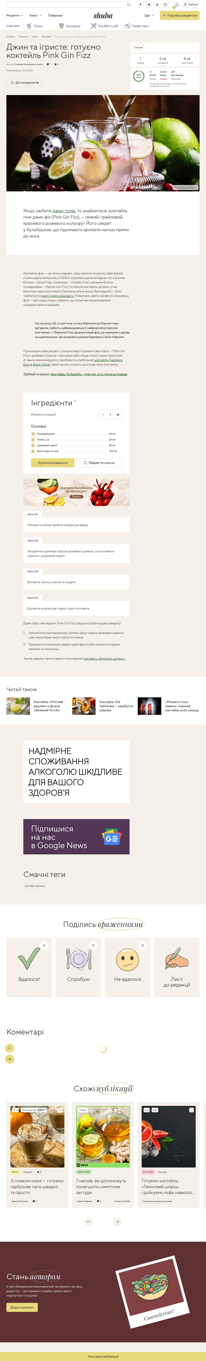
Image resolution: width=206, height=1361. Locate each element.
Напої (35, 36)
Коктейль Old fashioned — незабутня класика (116, 706)
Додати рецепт (22, 1307)
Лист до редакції (177, 982)
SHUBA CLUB (108, 26)
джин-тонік (63, 210)
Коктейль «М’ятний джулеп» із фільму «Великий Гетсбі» (48, 706)
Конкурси (73, 26)
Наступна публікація (103, 1356)
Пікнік (38, 26)
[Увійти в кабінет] (191, 4)
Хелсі (35, 15)
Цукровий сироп (47, 445)
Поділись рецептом (179, 15)
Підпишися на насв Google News (59, 836)
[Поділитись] (9, 1059)
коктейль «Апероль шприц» (105, 658)
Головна (11, 36)
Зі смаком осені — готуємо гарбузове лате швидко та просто (37, 1186)
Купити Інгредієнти (52, 463)
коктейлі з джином (35, 886)
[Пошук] (128, 4)
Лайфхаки (55, 15)
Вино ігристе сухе (48, 451)
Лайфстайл (140, 26)
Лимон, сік (43, 439)
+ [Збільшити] (118, 414)
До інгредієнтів (24, 82)
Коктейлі (47, 36)
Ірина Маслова (20, 1201)
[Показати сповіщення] (177, 4)
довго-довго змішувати (57, 296)
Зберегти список (99, 463)
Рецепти (15, 15)
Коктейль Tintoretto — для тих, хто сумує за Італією (89, 374)
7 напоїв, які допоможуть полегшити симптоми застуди (101, 1186)
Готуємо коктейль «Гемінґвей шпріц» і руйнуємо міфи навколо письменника (167, 1186)
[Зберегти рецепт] (60, 1110)
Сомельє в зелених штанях (28, 64)
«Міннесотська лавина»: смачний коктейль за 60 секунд (182, 706)
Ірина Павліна (84, 1201)
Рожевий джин (46, 433)
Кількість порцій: (43, 414)
